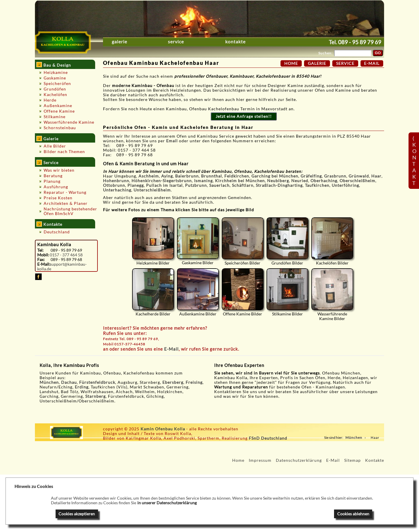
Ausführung (56, 186)
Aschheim (149, 176)
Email (172, 141)
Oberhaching (323, 180)
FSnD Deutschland (268, 438)
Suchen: (325, 53)
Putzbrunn (196, 185)
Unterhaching (117, 190)
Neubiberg (278, 180)
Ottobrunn (114, 185)
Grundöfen (55, 89)
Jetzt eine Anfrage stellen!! (244, 116)
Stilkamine (54, 116)
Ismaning (203, 180)
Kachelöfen (55, 94)
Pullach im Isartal (164, 185)
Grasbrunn (335, 176)
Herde (50, 100)
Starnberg (95, 396)
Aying (167, 176)
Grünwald (359, 176)
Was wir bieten (59, 170)
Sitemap (352, 460)
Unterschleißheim (152, 190)
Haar (376, 176)
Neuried (299, 180)
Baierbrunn (187, 176)
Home (291, 63)
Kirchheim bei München (240, 180)
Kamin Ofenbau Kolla (163, 429)
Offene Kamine (59, 111)
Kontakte (235, 41)
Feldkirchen (236, 176)
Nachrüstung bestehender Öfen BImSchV (70, 211)
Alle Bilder (55, 146)
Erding (81, 387)
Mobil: (43, 255)
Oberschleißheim (357, 180)
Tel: (40, 250)
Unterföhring (345, 185)
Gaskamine (55, 78)
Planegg (135, 185)
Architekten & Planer (66, 203)
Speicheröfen (57, 83)
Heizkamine (56, 72)
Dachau (69, 382)
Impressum (260, 460)
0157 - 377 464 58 (66, 255)
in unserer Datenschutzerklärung (167, 502)
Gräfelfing (311, 176)
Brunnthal (211, 176)
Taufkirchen (317, 185)
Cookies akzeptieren (76, 514)
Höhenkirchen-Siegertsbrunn (162, 180)
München (49, 382)
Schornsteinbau (60, 127)
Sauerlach (219, 185)
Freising (194, 382)
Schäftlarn (242, 185)
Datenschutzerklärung (299, 460)
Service (176, 41)
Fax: (41, 259)
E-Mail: (43, 264)
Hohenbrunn (116, 180)
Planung (52, 181)
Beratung (53, 175)
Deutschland (57, 232)
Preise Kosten (58, 198)
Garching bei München (274, 176)
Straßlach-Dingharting (279, 185)
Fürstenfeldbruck (97, 382)
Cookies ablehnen (353, 514)
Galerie (119, 41)
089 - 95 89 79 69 (359, 42)
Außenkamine (58, 105)
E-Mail (171, 349)
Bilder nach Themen (64, 151)
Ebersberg (172, 382)
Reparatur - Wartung (65, 192)
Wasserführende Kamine (69, 122)
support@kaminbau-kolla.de (62, 266)
